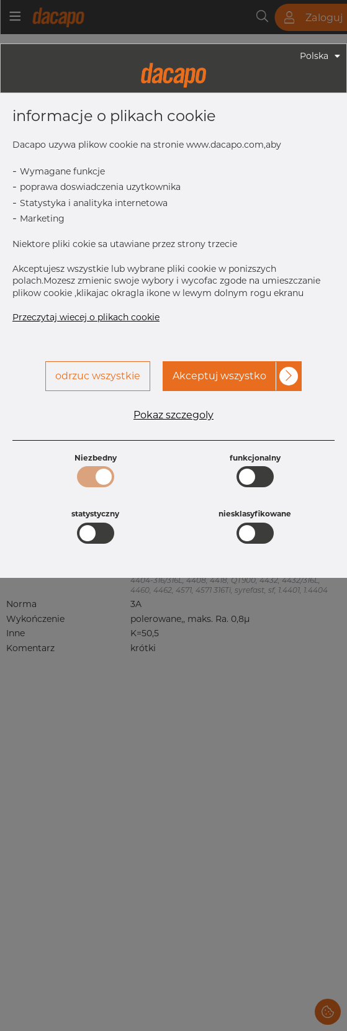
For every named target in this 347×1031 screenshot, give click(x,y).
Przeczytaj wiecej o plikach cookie (86, 317)
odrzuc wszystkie (97, 376)
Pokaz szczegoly (173, 415)
